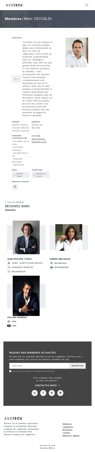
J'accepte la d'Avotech (33, 370)
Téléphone (37, 169)
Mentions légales (71, 435)
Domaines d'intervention (19, 136)
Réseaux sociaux (20, 181)
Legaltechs (68, 426)
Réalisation (47, 447)
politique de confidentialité (34, 370)
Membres (13, 18)
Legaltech (17, 37)
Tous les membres (14, 201)
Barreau (36, 121)
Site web (36, 135)
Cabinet (16, 121)
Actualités (67, 429)
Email (14, 169)
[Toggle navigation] (86, 5)
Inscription (77, 365)
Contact (66, 432)
